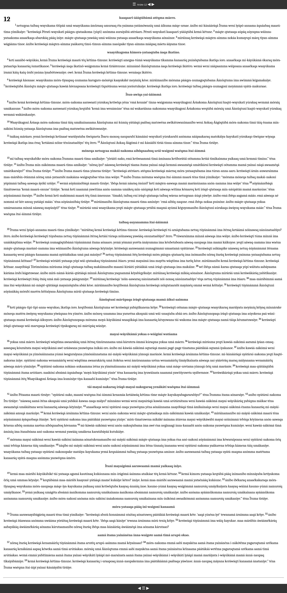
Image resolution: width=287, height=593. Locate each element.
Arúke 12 (142, 4)
